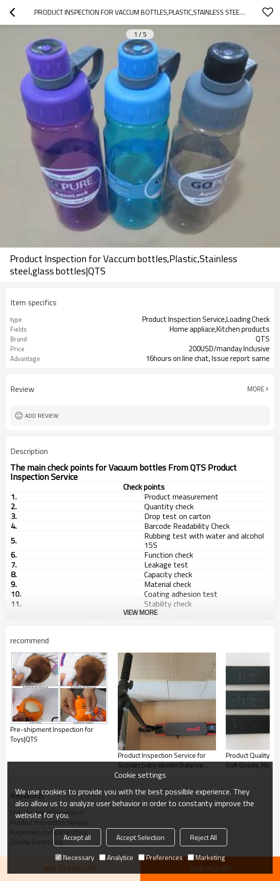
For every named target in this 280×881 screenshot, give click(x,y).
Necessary (74, 857)
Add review (42, 415)
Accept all (77, 837)
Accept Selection (140, 837)
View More (140, 612)
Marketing (206, 857)
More (255, 389)
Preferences (160, 857)
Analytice (116, 857)
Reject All (203, 837)
